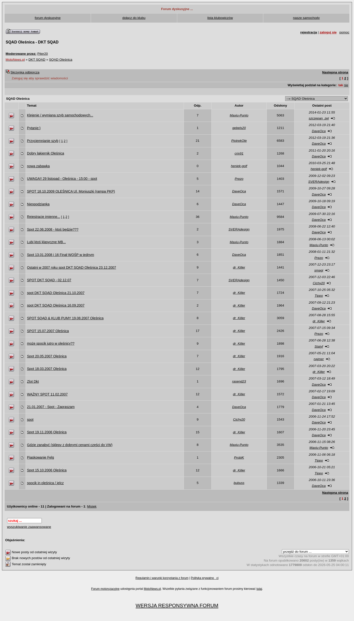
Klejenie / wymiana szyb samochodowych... (60, 115)
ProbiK (239, 457)
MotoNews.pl (152, 589)
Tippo (319, 295)
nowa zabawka (38, 166)
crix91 (239, 153)
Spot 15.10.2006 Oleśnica (47, 470)
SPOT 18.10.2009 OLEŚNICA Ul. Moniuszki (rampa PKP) (71, 191)
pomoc (344, 32)
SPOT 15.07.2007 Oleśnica (48, 331)
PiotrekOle (239, 140)
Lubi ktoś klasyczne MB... (46, 242)
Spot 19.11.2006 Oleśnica (47, 432)
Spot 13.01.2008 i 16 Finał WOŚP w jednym (60, 255)
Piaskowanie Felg (40, 457)
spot (30, 420)
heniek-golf (239, 166)
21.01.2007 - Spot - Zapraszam (51, 407)
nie (346, 85)
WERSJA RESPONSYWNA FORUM (177, 605)
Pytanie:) (34, 128)
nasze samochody (306, 18)
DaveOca (318, 131)
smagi (318, 270)
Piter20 (42, 54)
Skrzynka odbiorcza (25, 72)
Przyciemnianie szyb (43, 141)
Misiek (91, 506)
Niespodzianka (38, 204)
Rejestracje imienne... (43, 217)
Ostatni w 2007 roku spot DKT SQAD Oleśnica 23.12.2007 (71, 267)
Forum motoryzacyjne (105, 589)
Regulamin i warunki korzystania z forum (161, 578)
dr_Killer (239, 267)
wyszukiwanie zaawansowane (29, 527)
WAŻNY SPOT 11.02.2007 (47, 394)
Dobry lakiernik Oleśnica (45, 153)
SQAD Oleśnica (61, 59)
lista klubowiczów (220, 18)
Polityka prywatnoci (205, 578)
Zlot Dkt (33, 381)
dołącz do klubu (134, 18)
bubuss (239, 483)
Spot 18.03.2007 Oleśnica (47, 369)
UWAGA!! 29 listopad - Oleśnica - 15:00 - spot (62, 179)
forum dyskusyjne (47, 18)
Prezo (239, 179)
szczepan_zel (319, 118)
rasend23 (239, 381)
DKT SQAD (37, 59)
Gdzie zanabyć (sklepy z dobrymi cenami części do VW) (70, 445)
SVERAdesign (318, 181)
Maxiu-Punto (239, 115)
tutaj (259, 589)
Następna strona (335, 72)
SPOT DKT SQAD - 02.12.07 (49, 280)
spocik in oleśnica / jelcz (45, 483)
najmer (319, 359)
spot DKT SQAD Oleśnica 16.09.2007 (56, 305)
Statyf (318, 346)
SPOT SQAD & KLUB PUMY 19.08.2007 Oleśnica (65, 318)
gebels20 (239, 128)
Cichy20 (319, 283)
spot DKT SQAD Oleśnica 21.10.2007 (56, 293)
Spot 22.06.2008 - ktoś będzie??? (52, 229)
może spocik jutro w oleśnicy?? (50, 343)
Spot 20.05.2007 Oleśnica (47, 356)
